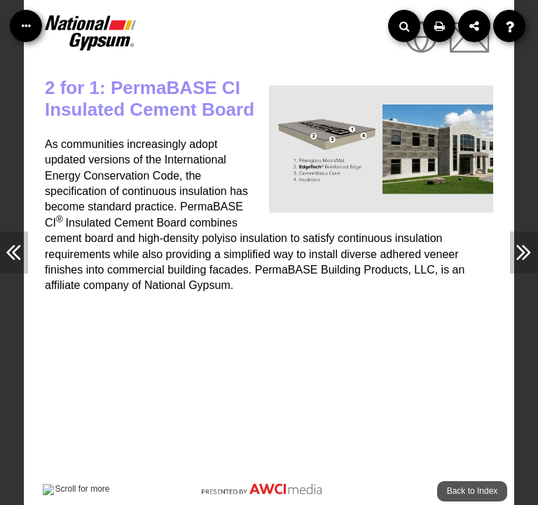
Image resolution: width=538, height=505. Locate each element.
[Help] (509, 26)
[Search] (404, 26)
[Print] (439, 26)
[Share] (474, 26)
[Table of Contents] (26, 26)
